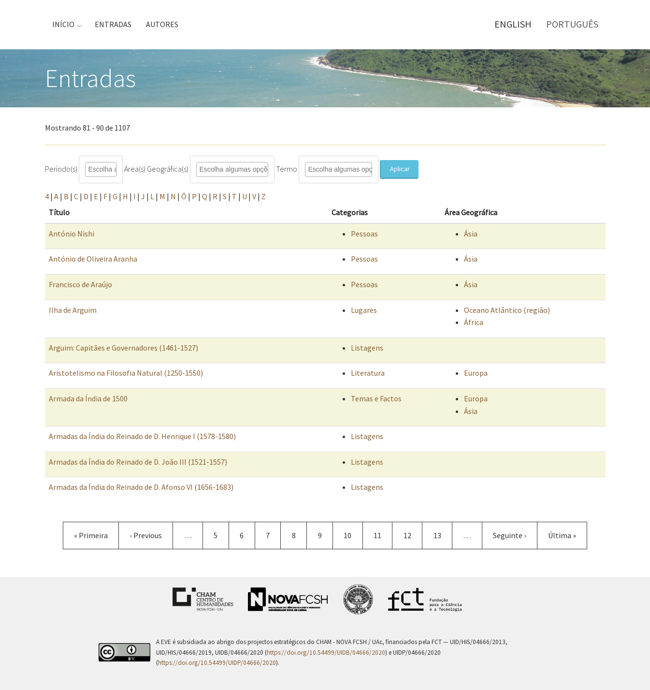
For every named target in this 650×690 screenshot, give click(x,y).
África (473, 322)
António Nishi (71, 233)
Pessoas (364, 233)
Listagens (367, 347)
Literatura (368, 373)
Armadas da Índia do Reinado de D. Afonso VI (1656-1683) (141, 487)
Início (63, 24)
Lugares (364, 310)
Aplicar (400, 168)
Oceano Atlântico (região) (507, 310)
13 (442, 535)
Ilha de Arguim (73, 310)
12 (413, 535)
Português (572, 24)
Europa (476, 373)
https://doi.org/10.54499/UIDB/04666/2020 (326, 652)
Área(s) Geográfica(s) (156, 169)
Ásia (470, 233)
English (513, 24)
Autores (162, 24)
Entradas (113, 24)
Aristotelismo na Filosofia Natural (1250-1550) (126, 373)
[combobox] (108, 169)
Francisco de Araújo (80, 284)
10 (353, 535)
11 (383, 535)
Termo (286, 169)
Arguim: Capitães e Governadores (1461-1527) (123, 347)
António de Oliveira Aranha (93, 259)
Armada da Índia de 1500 (88, 398)
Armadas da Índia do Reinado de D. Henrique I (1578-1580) (142, 436)
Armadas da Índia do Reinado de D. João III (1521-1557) (138, 462)
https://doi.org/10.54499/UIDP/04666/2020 (217, 663)
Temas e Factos (376, 398)
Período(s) (61, 169)
